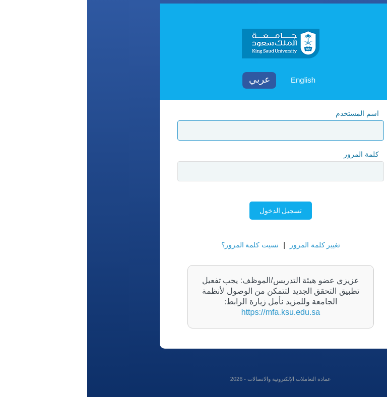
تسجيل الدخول (193, 211)
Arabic (172, 80)
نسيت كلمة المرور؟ (163, 245)
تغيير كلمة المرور (228, 245)
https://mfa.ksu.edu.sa (193, 312)
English (216, 80)
